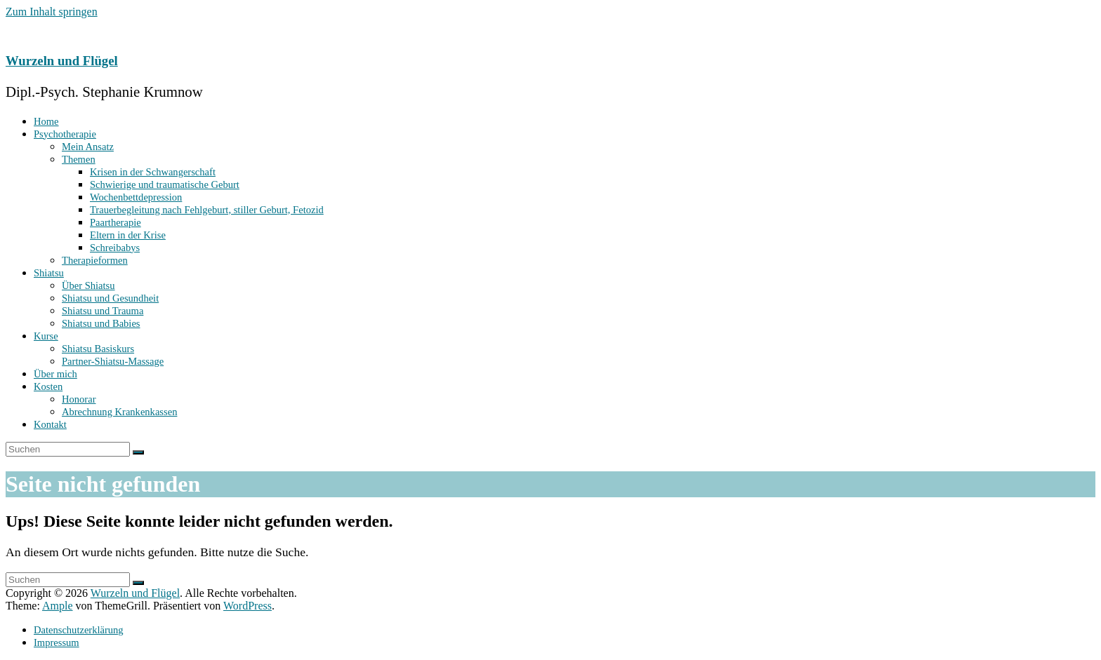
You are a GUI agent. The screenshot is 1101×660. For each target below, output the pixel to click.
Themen (78, 159)
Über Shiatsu (88, 285)
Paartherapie (115, 222)
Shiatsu (49, 272)
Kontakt (50, 424)
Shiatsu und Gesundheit (110, 298)
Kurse (46, 336)
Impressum (56, 642)
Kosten (48, 386)
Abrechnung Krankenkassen (119, 411)
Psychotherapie (65, 134)
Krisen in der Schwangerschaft (153, 171)
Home (46, 121)
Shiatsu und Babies (101, 323)
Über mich (55, 373)
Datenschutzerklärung (79, 629)
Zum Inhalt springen (52, 12)
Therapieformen (95, 260)
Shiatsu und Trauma (102, 310)
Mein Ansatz (88, 146)
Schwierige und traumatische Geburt (164, 184)
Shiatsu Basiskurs (98, 348)
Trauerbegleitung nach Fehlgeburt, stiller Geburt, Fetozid (207, 209)
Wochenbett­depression (136, 197)
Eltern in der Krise (128, 235)
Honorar (78, 399)
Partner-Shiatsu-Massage (113, 361)
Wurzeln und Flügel (62, 60)
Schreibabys (115, 247)
